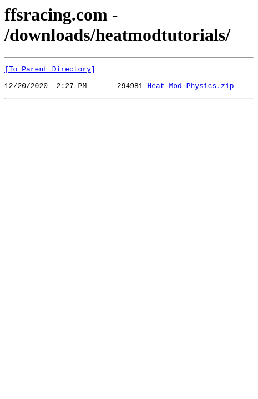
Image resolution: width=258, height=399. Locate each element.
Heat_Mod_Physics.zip (190, 90)
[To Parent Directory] (49, 70)
